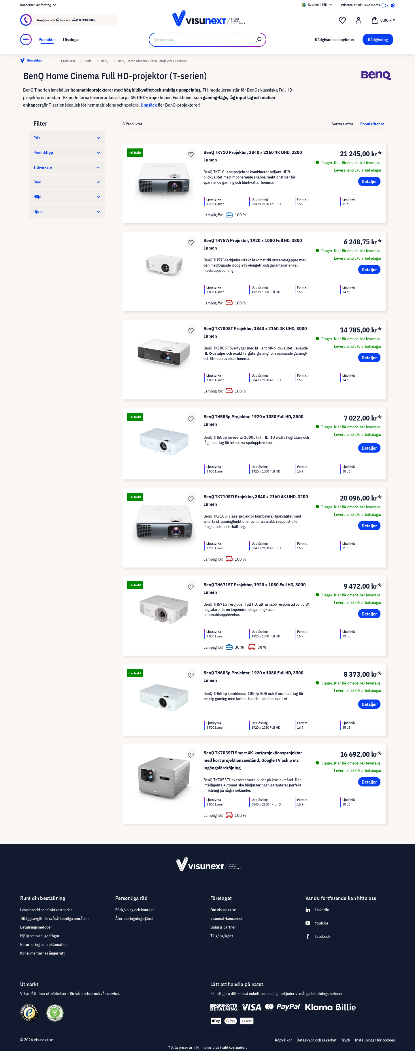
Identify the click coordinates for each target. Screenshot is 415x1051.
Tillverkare (67, 167)
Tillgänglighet (221, 935)
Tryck (345, 1040)
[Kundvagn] (383, 20)
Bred (67, 182)
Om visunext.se (223, 909)
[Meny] (26, 39)
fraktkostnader (233, 1047)
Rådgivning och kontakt (134, 909)
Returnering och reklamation (43, 944)
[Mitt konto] (358, 20)
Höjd (67, 196)
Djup (67, 211)
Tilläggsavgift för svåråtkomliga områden (54, 918)
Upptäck (149, 105)
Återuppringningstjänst (134, 918)
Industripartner (223, 927)
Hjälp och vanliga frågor (39, 935)
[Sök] (259, 40)
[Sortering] (370, 124)
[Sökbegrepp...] (200, 40)
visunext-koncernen (226, 918)
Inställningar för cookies (375, 1040)
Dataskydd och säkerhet (317, 1040)
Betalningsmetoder (36, 927)
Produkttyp (67, 152)
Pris (67, 137)
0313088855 (87, 20)
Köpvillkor (283, 1040)
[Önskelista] (342, 20)
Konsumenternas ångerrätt (42, 953)
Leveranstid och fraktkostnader (46, 909)
